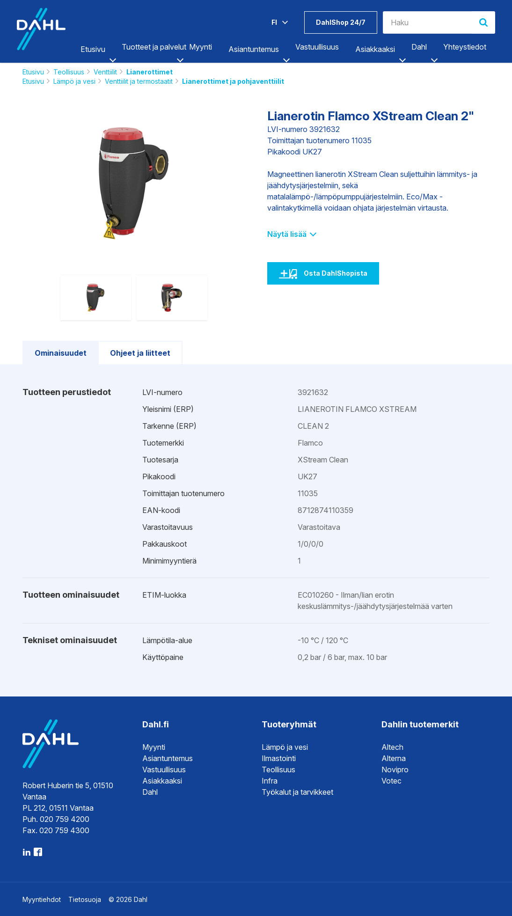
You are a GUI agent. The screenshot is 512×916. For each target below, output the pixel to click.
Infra (270, 780)
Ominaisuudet (61, 353)
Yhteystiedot (464, 46)
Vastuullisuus (317, 46)
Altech (392, 747)
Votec (391, 780)
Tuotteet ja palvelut (154, 46)
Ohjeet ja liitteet (140, 353)
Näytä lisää (291, 234)
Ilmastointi (279, 758)
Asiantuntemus (253, 49)
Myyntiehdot (41, 899)
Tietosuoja (84, 899)
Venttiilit (105, 72)
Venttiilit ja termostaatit (139, 81)
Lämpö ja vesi (74, 81)
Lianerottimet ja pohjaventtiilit (233, 81)
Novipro (395, 769)
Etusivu (92, 49)
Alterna (393, 758)
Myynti (200, 46)
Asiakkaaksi (375, 49)
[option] (133, 183)
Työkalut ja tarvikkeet (297, 792)
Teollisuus (68, 72)
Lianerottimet (149, 72)
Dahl (419, 46)
